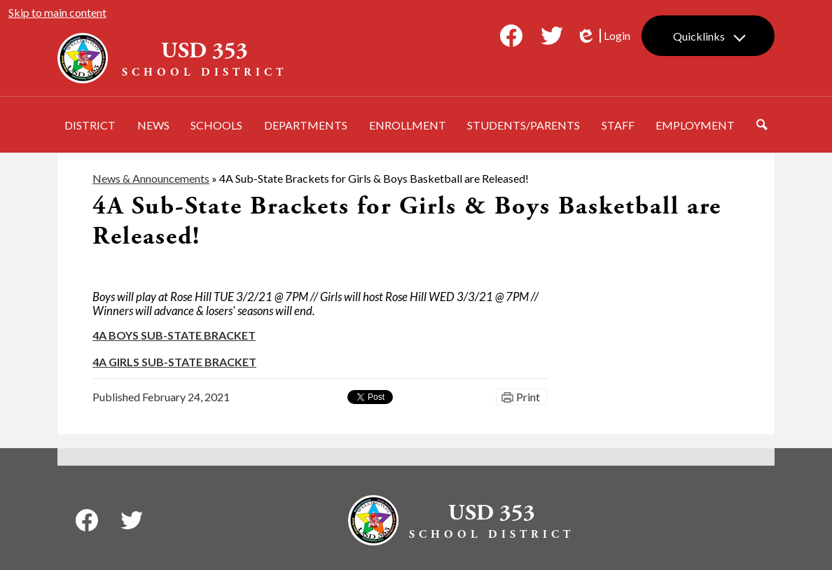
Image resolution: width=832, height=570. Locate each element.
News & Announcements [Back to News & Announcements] (150, 178)
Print (528, 396)
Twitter (552, 39)
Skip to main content (57, 12)
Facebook (511, 39)
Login (603, 36)
